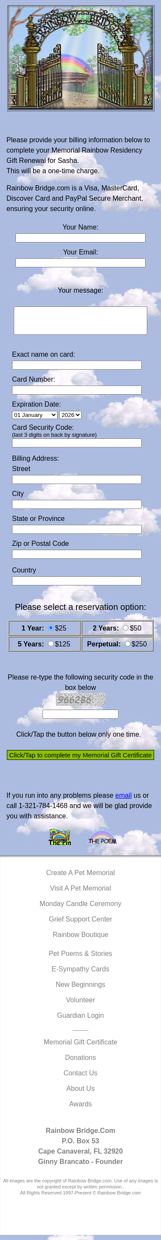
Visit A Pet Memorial (80, 893)
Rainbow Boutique (81, 939)
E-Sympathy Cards (80, 974)
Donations (80, 1062)
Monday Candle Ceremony (80, 908)
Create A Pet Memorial (80, 878)
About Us (81, 1093)
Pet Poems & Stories (80, 958)
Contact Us (80, 1078)
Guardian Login (80, 1020)
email (123, 800)
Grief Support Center (80, 924)
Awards (80, 1109)
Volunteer (80, 1005)
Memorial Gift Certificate (81, 1047)
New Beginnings (81, 989)
